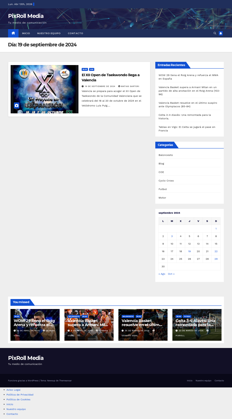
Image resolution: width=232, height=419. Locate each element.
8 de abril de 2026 (82, 330)
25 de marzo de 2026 (137, 330)
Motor (162, 197)
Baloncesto (166, 155)
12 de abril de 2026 (29, 330)
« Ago (162, 273)
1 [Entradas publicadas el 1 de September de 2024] (216, 228)
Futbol (163, 189)
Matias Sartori (128, 86)
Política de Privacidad (19, 394)
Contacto (75, 33)
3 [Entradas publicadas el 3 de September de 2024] (172, 236)
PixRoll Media (26, 16)
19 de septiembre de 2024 (100, 86)
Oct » (171, 273)
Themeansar (65, 380)
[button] (215, 33)
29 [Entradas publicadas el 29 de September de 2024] (216, 258)
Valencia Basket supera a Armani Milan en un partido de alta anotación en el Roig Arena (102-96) (189, 91)
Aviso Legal (13, 389)
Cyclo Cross (166, 180)
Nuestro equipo (49, 33)
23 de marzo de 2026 (191, 330)
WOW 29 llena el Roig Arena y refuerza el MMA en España (34, 324)
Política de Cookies (18, 399)
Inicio (26, 33)
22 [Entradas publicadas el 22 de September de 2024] (216, 251)
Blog (85, 69)
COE (91, 69)
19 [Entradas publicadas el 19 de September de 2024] (189, 251)
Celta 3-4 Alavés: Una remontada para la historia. (195, 324)
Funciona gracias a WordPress (23, 380)
